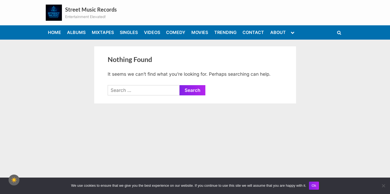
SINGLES (129, 32)
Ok (314, 185)
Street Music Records (91, 9)
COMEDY (175, 32)
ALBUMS (76, 32)
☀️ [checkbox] (14, 180)
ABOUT (278, 32)
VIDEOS (152, 32)
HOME (54, 32)
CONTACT (253, 32)
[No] (383, 185)
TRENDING (225, 32)
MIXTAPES (103, 32)
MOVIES (199, 32)
